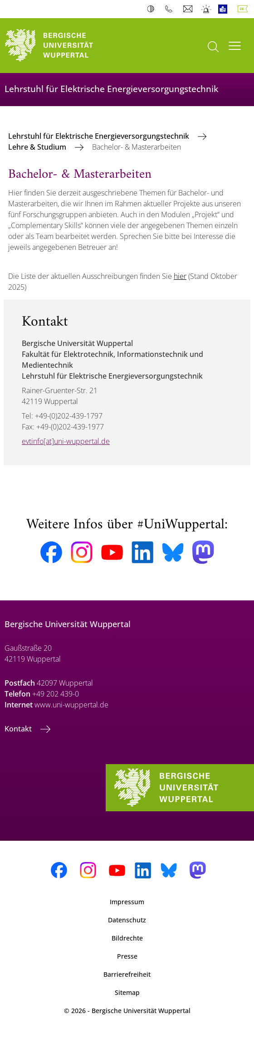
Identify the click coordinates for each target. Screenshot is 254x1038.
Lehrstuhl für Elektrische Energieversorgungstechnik (99, 136)
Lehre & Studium (38, 147)
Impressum (127, 901)
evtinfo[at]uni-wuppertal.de (66, 441)
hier (180, 276)
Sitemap (127, 992)
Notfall (206, 9)
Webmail (189, 9)
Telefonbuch (170, 9)
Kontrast (152, 9)
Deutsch (244, 9)
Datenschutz (127, 920)
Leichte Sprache (224, 9)
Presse (127, 956)
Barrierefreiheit (127, 974)
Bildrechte (127, 938)
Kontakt (19, 729)
